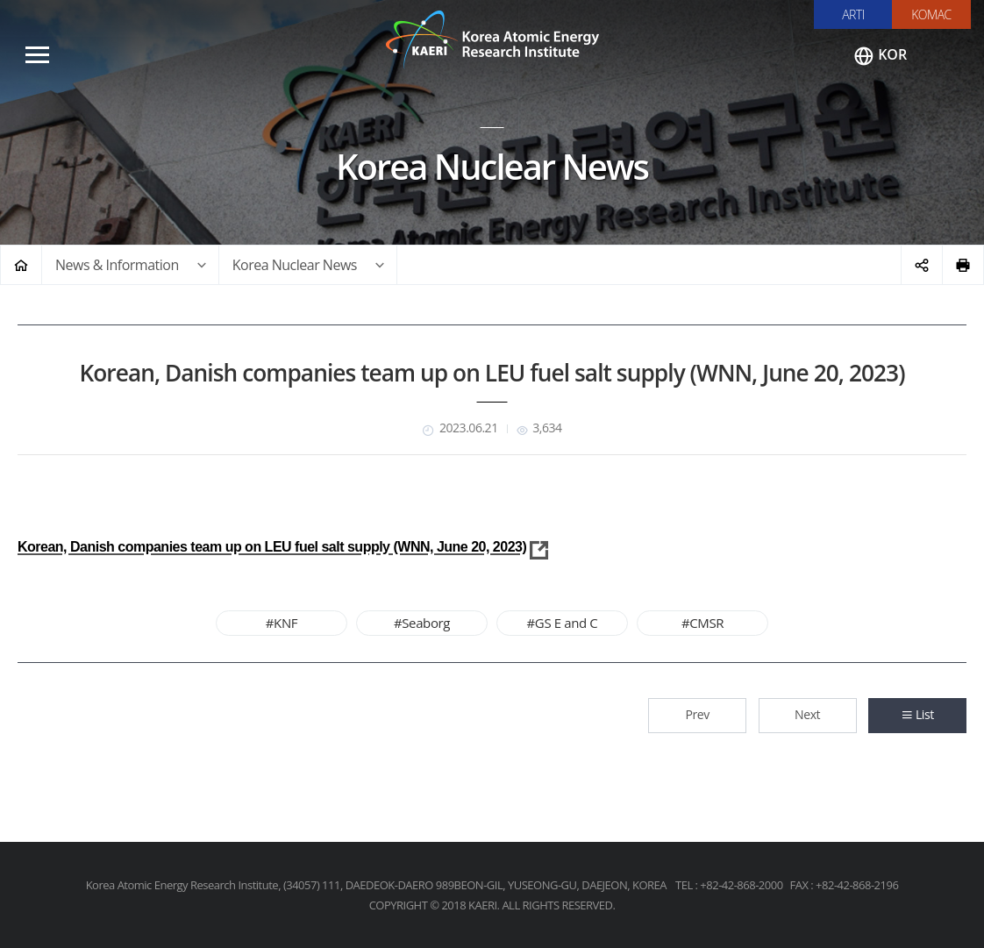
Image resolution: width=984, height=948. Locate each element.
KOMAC (931, 14)
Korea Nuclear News (294, 264)
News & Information (117, 264)
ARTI (853, 14)
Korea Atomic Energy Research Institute (492, 39)
